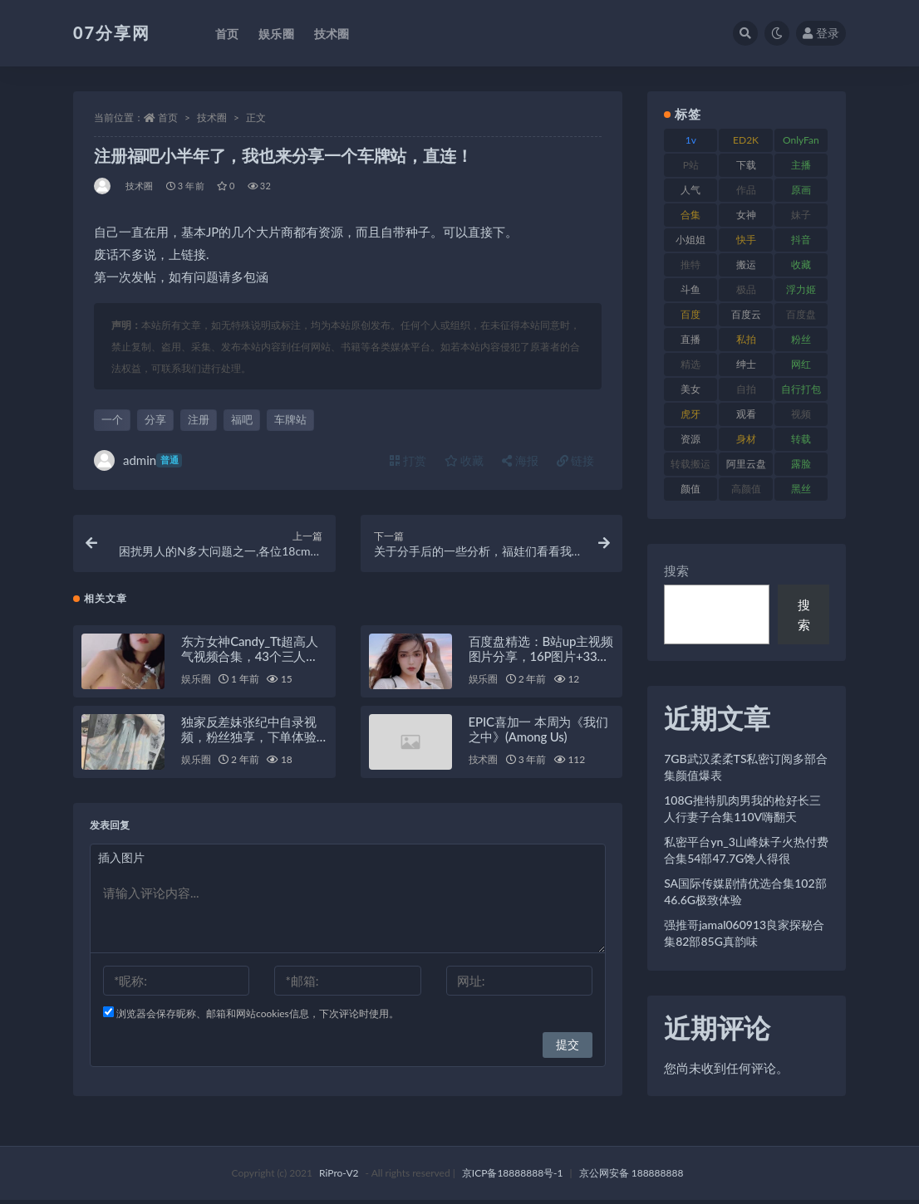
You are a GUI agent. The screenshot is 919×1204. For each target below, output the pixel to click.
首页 (168, 117)
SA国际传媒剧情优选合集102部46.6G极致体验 (745, 891)
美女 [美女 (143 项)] (690, 389)
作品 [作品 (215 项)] (746, 190)
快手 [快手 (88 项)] (746, 239)
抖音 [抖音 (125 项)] (801, 239)
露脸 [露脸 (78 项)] (801, 464)
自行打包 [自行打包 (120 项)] (801, 389)
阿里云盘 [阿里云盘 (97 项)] (746, 464)
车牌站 (290, 419)
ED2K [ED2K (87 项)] (746, 140)
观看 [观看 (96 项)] (746, 414)
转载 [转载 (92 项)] (801, 439)
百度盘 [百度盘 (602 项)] (801, 314)
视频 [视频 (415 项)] (801, 414)
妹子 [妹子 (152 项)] (801, 214)
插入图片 (121, 861)
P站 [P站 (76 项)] (691, 165)
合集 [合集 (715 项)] (690, 214)
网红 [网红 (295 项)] (801, 364)
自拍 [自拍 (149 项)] (746, 389)
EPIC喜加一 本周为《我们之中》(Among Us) (538, 733)
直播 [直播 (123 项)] (690, 339)
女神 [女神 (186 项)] (746, 214)
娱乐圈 (195, 683)
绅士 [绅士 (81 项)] (746, 364)
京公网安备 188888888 (631, 1177)
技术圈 (212, 117)
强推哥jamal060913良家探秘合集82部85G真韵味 (744, 933)
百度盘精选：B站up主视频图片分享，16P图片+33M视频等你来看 (541, 660)
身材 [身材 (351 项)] (746, 439)
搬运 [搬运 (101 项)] (746, 264)
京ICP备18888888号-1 (512, 1177)
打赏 (408, 460)
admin (138, 460)
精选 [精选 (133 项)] (690, 364)
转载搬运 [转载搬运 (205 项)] (690, 464)
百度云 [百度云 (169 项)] (746, 314)
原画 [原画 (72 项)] (801, 190)
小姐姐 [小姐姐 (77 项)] (690, 239)
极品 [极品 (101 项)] (746, 289)
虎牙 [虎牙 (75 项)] (690, 414)
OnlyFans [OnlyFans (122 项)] (801, 143)
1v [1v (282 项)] (691, 140)
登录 (821, 33)
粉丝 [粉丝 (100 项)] (801, 339)
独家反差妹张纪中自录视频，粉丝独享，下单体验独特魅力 (249, 740)
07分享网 (111, 32)
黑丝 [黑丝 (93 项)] (801, 488)
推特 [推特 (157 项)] (690, 264)
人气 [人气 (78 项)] (690, 190)
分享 (155, 419)
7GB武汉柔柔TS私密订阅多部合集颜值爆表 (746, 766)
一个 (112, 419)
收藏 (464, 460)
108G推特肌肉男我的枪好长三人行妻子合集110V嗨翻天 (742, 808)
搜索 (676, 570)
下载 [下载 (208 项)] (746, 165)
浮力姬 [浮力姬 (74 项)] (801, 289)
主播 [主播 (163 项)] (801, 165)
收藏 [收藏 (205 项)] (801, 264)
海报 (520, 460)
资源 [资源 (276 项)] (690, 439)
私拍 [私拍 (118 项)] (746, 339)
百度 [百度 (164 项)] (690, 314)
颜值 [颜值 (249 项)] (690, 488)
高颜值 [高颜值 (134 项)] (746, 488)
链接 (576, 460)
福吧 (242, 419)
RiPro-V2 (338, 1177)
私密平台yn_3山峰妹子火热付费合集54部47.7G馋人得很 (746, 849)
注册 (198, 419)
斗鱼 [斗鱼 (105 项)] (690, 289)
